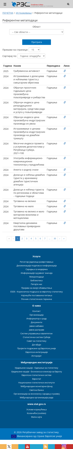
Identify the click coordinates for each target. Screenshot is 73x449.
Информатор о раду (36, 318)
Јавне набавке (36, 326)
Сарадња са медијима (37, 269)
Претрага (36, 42)
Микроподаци (36, 276)
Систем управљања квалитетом (36, 333)
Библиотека (36, 280)
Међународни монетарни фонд (36, 386)
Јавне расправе (36, 329)
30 (55, 238)
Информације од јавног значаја (36, 273)
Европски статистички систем (36, 375)
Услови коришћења (36, 409)
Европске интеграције (36, 352)
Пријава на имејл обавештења (36, 288)
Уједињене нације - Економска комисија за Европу (36, 371)
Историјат (36, 355)
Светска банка (36, 390)
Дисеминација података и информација (37, 265)
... (49, 238)
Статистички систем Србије (36, 337)
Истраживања (24, 12)
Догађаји (36, 344)
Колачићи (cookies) (36, 413)
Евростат (36, 379)
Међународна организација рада (36, 397)
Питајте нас (36, 284)
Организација (36, 314)
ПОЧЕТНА (7, 12)
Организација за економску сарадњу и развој (37, 393)
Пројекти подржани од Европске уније (36, 348)
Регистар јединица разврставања (36, 261)
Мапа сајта (36, 417)
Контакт (36, 311)
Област (37, 26)
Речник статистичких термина (36, 299)
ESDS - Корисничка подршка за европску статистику (36, 291)
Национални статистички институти (36, 382)
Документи (36, 322)
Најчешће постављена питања (36, 295)
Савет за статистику (36, 341)
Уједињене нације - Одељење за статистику (36, 367)
